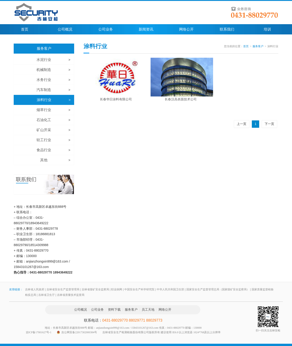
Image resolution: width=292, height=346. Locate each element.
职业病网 (116, 289)
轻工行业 (43, 140)
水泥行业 (43, 60)
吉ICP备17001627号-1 (39, 332)
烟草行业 (43, 110)
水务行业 (43, 80)
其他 (43, 160)
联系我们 (227, 29)
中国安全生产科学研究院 (139, 289)
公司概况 (65, 29)
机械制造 (43, 70)
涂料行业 (44, 100)
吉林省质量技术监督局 (70, 295)
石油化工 (43, 120)
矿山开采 (43, 130)
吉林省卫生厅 (46, 295)
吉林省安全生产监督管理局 (63, 289)
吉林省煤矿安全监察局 (95, 289)
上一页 (241, 124)
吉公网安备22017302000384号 (79, 332)
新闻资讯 (146, 29)
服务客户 (44, 48)
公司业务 (105, 29)
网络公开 (186, 29)
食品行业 (43, 150)
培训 (267, 29)
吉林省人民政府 (34, 289)
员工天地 (148, 309)
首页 (24, 29)
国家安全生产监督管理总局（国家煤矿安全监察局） (217, 289)
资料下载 (114, 309)
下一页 (269, 124)
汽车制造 (43, 90)
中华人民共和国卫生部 (170, 289)
